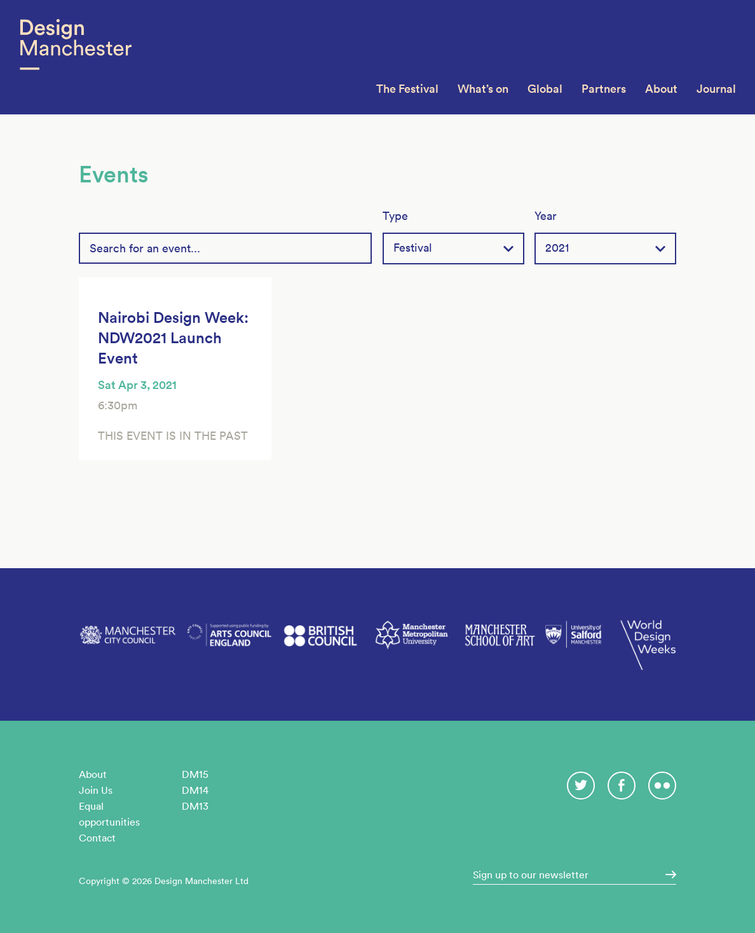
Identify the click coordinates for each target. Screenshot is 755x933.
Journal (716, 88)
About (661, 88)
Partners (604, 88)
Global (544, 88)
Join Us (95, 790)
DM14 (195, 790)
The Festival (407, 88)
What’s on (483, 88)
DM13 (195, 806)
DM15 (195, 774)
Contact (97, 837)
